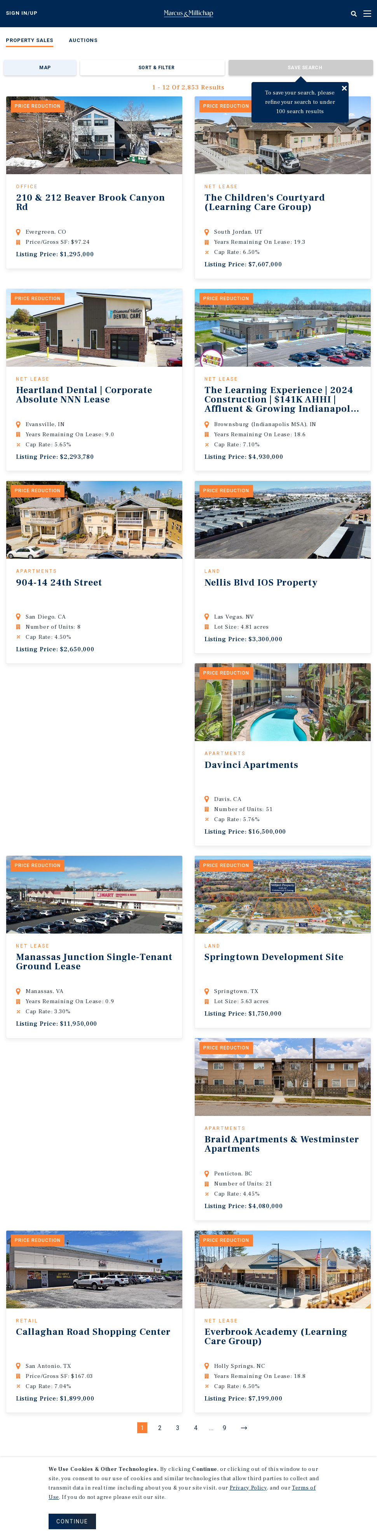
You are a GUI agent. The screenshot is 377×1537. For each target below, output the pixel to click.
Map (45, 67)
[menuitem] (29, 42)
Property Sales (29, 40)
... (211, 1428)
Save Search (305, 67)
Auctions (83, 40)
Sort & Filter (156, 67)
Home (188, 13)
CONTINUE (72, 1521)
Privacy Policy (248, 1488)
